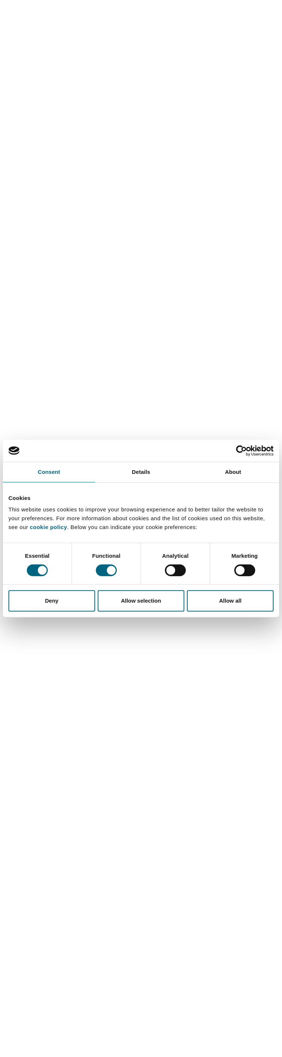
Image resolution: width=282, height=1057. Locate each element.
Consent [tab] (49, 472)
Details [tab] (141, 472)
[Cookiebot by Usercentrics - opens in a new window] (241, 450)
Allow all (230, 600)
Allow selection (141, 600)
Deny (51, 600)
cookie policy (48, 527)
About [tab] (233, 472)
